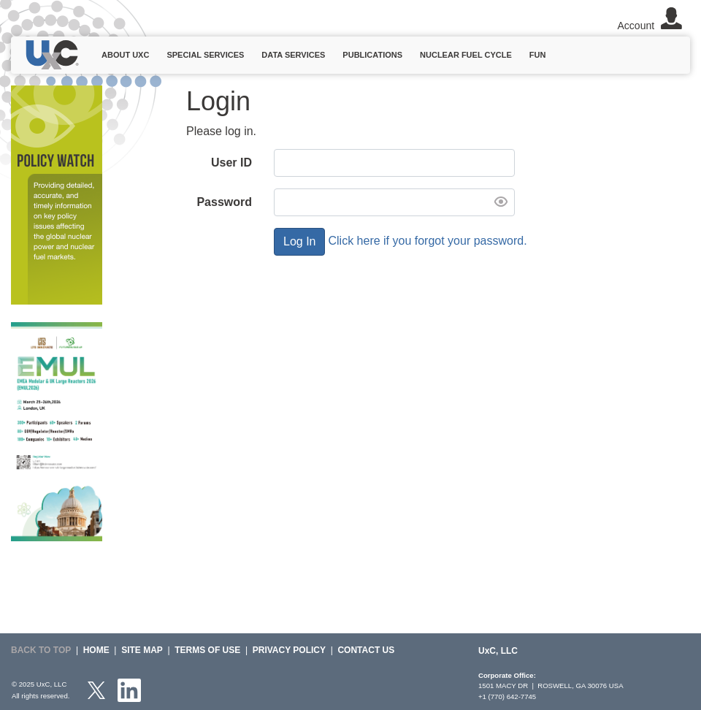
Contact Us (365, 650)
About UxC (125, 54)
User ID (231, 162)
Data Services (293, 54)
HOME (96, 650)
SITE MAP (142, 650)
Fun (537, 54)
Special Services (205, 54)
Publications (372, 54)
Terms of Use (207, 650)
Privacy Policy (289, 650)
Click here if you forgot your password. (427, 240)
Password (224, 202)
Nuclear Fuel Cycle (466, 54)
